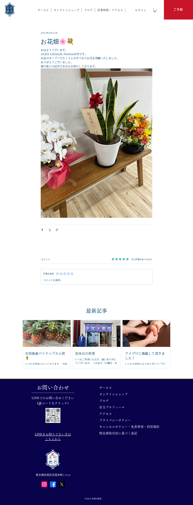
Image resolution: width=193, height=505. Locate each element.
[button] (43, 10)
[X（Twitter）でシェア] (49, 229)
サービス (105, 387)
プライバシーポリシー (115, 420)
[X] (62, 484)
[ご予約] (178, 9)
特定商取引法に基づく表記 (117, 433)
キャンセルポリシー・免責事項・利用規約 (117, 426)
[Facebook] (53, 484)
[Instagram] (44, 484)
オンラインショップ (113, 394)
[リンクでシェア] (56, 229)
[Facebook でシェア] (42, 229)
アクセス (105, 413)
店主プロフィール (112, 407)
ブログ (104, 400)
